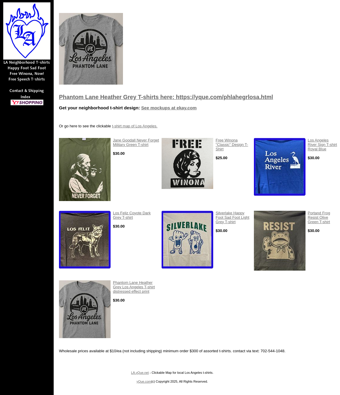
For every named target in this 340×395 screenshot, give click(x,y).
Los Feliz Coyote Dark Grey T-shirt (132, 215)
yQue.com (144, 381)
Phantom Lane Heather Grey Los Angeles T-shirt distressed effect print (134, 287)
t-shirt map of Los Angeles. (134, 126)
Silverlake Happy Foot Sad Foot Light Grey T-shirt (232, 217)
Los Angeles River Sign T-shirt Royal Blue (322, 144)
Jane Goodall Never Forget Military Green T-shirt (136, 142)
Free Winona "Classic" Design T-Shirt (232, 144)
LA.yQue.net (140, 372)
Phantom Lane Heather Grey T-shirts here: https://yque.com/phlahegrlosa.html (166, 97)
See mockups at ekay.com (169, 107)
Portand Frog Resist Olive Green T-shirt (319, 217)
